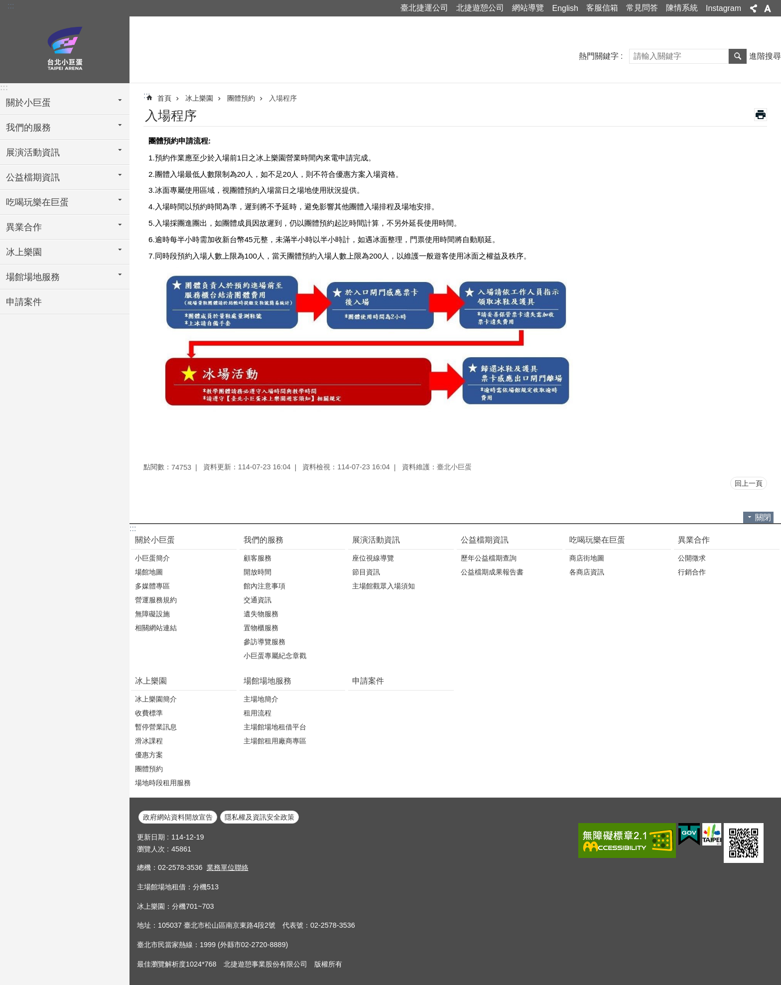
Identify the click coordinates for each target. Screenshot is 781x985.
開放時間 (257, 572)
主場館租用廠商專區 (275, 741)
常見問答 (642, 7)
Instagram (723, 8)
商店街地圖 (586, 558)
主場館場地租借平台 (275, 727)
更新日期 (151, 837)
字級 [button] (768, 8)
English (565, 8)
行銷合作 (692, 572)
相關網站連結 (156, 628)
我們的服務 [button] (28, 128)
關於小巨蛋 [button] (28, 103)
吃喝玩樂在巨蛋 (597, 540)
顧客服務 (257, 558)
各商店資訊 (586, 572)
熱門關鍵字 (599, 56)
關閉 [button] (763, 517)
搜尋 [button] (738, 56)
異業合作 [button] (24, 227)
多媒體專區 (152, 586)
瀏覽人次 (151, 849)
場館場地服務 (267, 681)
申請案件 (24, 302)
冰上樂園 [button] (24, 252)
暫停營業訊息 (156, 727)
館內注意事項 (264, 586)
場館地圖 (149, 572)
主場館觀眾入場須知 (383, 586)
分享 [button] (754, 8)
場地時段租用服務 (163, 783)
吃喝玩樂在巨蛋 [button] (37, 202)
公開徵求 (692, 558)
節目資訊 (366, 572)
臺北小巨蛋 (65, 48)
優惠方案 (149, 755)
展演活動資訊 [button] (33, 152)
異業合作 (694, 540)
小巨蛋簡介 (152, 558)
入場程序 (283, 98)
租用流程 (257, 713)
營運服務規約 (156, 600)
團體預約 (241, 98)
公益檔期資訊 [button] (33, 177)
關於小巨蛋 (155, 540)
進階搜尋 (765, 56)
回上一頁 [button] (749, 483)
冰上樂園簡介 (156, 699)
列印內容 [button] (760, 114)
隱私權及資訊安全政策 (259, 817)
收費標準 (149, 713)
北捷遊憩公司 (480, 7)
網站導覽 (528, 7)
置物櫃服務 (261, 628)
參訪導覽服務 (264, 642)
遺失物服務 (261, 614)
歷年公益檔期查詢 (489, 558)
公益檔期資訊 (485, 540)
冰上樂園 (199, 98)
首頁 (164, 98)
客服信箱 (602, 7)
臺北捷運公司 (424, 7)
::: (10, 5)
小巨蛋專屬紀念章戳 (275, 656)
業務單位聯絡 (228, 867)
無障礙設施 (152, 614)
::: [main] (146, 95)
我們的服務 (263, 540)
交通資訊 (257, 600)
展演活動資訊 (376, 540)
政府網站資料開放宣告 (178, 817)
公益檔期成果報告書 (492, 572)
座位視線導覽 (373, 558)
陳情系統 (682, 7)
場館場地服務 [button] (33, 277)
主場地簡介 (261, 699)
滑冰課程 (149, 741)
